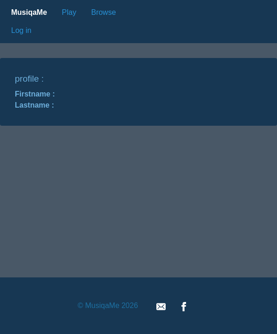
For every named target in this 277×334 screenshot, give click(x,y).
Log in (21, 30)
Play (69, 12)
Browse (103, 12)
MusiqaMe (29, 12)
